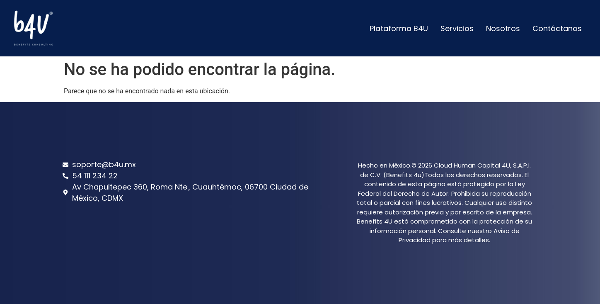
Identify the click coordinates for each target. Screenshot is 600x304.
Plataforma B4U (399, 28)
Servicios (457, 28)
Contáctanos (557, 28)
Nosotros (503, 28)
